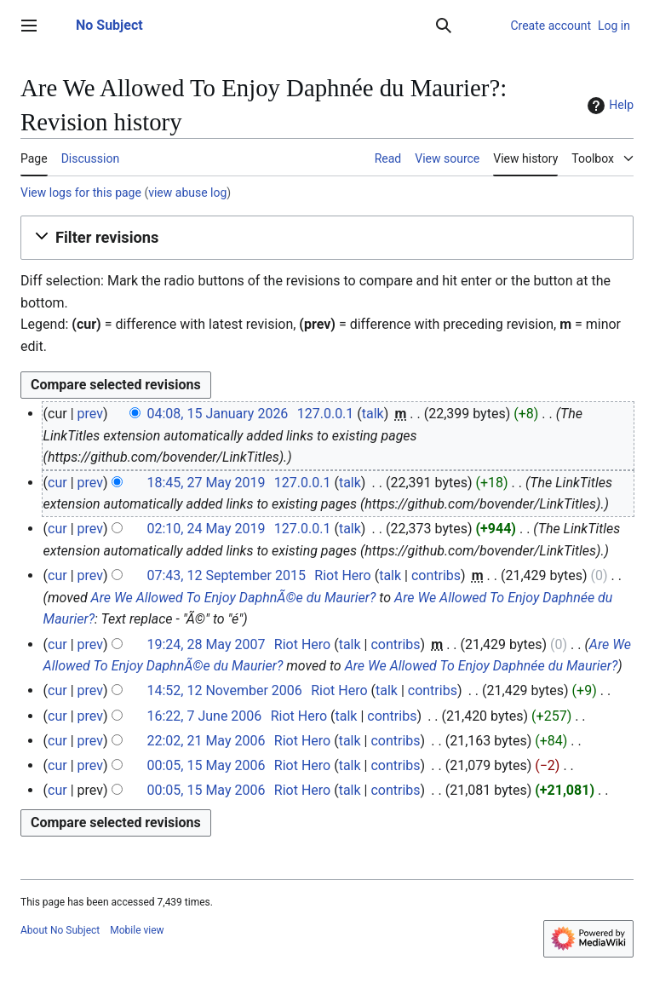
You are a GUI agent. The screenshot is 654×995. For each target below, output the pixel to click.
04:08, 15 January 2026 (217, 413)
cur (57, 482)
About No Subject (60, 930)
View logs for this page (80, 192)
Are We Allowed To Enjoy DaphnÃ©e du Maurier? (233, 598)
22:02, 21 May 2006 (205, 741)
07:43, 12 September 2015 (225, 575)
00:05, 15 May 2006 (205, 765)
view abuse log (187, 192)
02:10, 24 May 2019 (205, 529)
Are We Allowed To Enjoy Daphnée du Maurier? (481, 666)
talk (373, 413)
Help (608, 105)
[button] (327, 238)
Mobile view (137, 930)
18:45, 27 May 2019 (205, 482)
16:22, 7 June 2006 (203, 716)
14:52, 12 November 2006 (223, 690)
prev (90, 413)
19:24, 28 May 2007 (205, 644)
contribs (436, 575)
